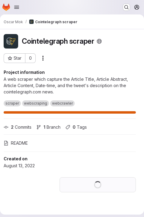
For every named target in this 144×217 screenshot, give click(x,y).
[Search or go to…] (126, 7)
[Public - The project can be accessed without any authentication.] (99, 41)
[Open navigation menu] (16, 7)
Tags (76, 127)
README (16, 143)
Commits (17, 127)
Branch (48, 127)
